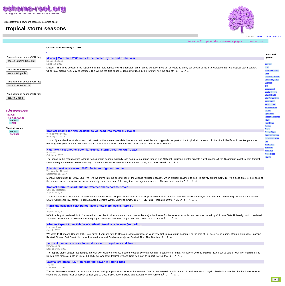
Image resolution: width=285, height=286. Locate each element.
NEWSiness (269, 101)
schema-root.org (17, 110)
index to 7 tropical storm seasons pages (215, 41)
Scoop (267, 129)
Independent (270, 89)
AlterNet (268, 64)
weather (11, 114)
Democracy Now (271, 80)
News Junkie (270, 105)
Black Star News (272, 71)
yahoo (269, 36)
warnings (14, 134)
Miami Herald (270, 95)
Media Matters (271, 92)
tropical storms (16, 117)
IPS (266, 86)
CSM (267, 74)
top (275, 279)
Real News (269, 123)
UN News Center (272, 138)
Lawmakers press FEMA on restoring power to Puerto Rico (86, 261)
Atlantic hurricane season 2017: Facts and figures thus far (85, 168)
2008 (14, 123)
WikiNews (269, 151)
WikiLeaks (269, 148)
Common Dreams (272, 77)
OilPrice (268, 111)
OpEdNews (269, 114)
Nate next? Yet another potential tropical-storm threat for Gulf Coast (92, 149)
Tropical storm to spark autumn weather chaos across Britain (87, 187)
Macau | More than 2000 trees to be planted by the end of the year (91, 58)
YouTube (277, 36)
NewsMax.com (271, 108)
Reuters (268, 126)
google (259, 36)
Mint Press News (272, 98)
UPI (266, 142)
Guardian (268, 83)
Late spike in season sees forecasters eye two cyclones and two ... (91, 243)
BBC (267, 67)
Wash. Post (269, 145)
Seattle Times (270, 132)
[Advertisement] (77, 99)
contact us (256, 41)
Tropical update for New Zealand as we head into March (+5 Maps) (91, 130)
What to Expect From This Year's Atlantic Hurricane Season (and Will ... (94, 224)
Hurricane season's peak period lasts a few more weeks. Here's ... (90, 205)
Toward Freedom (272, 135)
